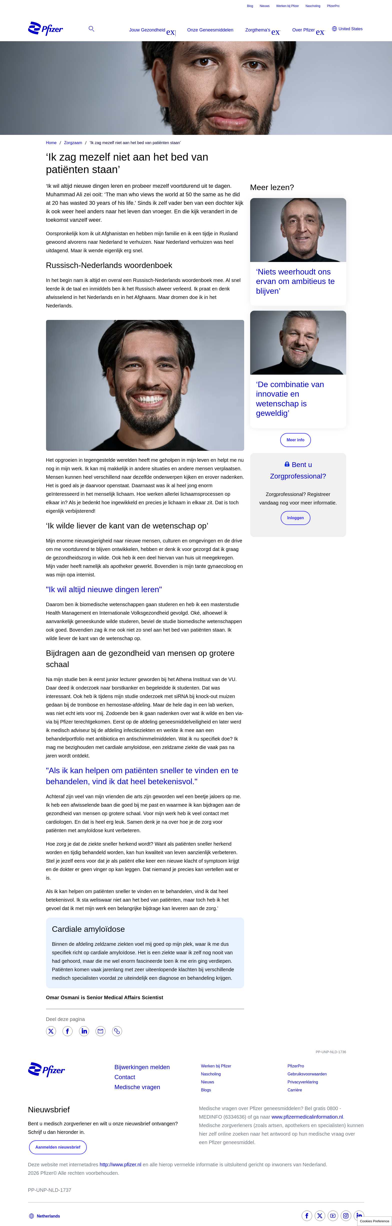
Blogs (206, 1090)
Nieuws (264, 6)
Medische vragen (137, 1087)
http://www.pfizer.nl (120, 1164)
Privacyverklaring (303, 1082)
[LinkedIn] (84, 1031)
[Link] (117, 1031)
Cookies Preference (374, 1221)
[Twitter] (51, 1031)
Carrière (295, 1090)
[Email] (101, 1031)
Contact (125, 1077)
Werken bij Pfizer (287, 6)
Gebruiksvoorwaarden (307, 1074)
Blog (250, 6)
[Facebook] (68, 1031)
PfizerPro (333, 6)
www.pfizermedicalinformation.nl (307, 1117)
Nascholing (312, 6)
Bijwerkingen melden (142, 1067)
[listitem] (335, 30)
